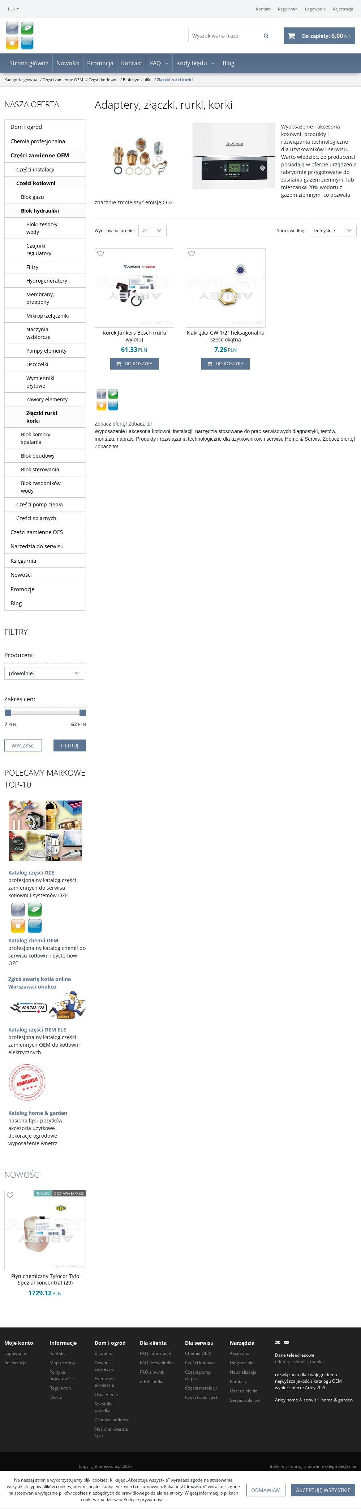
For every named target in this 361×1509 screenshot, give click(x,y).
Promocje (22, 589)
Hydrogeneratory (46, 281)
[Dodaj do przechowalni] (100, 254)
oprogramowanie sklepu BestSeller (324, 1466)
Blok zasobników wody (41, 487)
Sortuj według (291, 231)
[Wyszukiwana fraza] (223, 36)
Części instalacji (35, 170)
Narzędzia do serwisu (37, 547)
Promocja (100, 64)
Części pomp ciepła (39, 505)
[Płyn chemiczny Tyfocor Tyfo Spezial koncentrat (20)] (45, 1280)
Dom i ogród (26, 127)
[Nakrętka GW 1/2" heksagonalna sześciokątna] (225, 337)
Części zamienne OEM (39, 156)
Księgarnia (23, 561)
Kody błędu (191, 64)
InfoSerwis (277, 1466)
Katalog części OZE (31, 873)
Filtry (32, 267)
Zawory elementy (47, 400)
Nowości (67, 64)
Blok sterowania (40, 470)
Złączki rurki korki (41, 417)
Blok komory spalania (35, 439)
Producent (19, 655)
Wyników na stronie (115, 231)
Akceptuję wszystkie (323, 1490)
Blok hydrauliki (40, 211)
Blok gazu (32, 197)
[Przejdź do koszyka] (326, 36)
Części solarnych (36, 518)
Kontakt (131, 64)
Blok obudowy (38, 456)
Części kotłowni (35, 183)
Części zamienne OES (36, 532)
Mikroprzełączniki (47, 316)
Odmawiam (266, 1490)
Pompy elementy (46, 351)
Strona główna (29, 64)
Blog (229, 64)
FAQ (155, 64)
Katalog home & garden (37, 1113)
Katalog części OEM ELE (37, 1030)
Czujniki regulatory (38, 250)
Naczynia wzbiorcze (38, 334)
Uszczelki (37, 365)
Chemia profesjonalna (37, 141)
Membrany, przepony (40, 299)
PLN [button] (12, 9)
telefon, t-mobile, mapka (299, 1361)
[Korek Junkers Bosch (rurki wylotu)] (134, 337)
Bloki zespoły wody (41, 229)
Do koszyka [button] (134, 364)
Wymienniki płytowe (40, 382)
